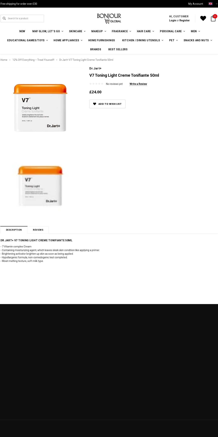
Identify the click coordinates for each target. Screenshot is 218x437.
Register (184, 20)
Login (172, 20)
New (22, 31)
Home (4, 59)
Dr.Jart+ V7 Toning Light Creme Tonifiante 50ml (86, 59)
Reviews (38, 230)
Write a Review (138, 83)
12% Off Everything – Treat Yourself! (33, 59)
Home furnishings (101, 40)
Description (14, 230)
